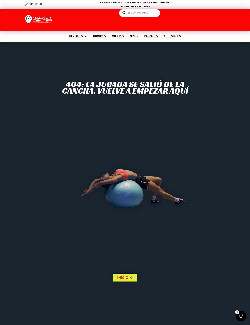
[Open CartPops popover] (241, 316)
